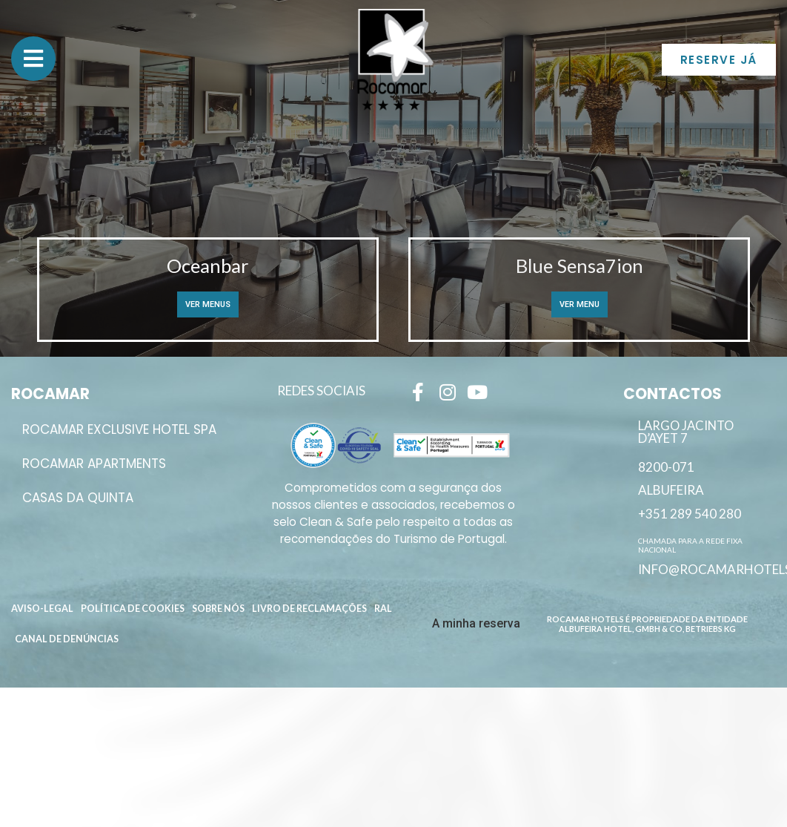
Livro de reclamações (309, 608)
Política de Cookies (133, 608)
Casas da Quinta (77, 498)
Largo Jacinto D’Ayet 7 (686, 432)
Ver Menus (207, 304)
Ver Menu (579, 304)
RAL (383, 608)
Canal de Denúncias (67, 639)
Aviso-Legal (42, 608)
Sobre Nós (218, 608)
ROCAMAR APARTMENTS (94, 463)
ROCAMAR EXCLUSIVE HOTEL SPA (119, 429)
